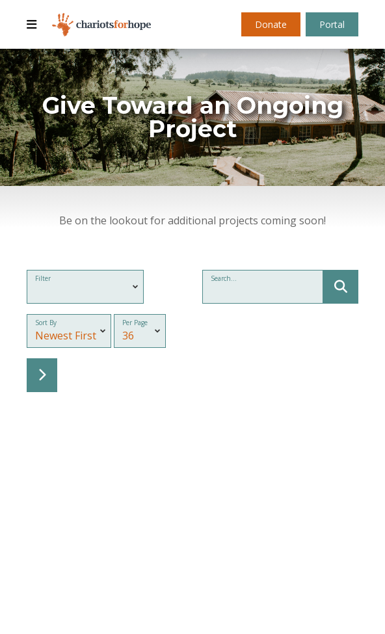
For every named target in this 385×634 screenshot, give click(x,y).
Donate (271, 24)
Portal (332, 24)
